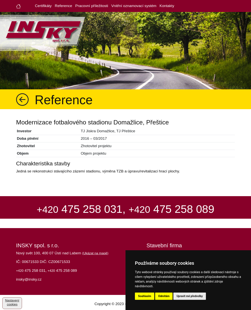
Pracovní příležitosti (91, 6)
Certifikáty (43, 6)
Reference (63, 6)
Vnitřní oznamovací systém (133, 6)
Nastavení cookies (12, 302)
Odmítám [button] (164, 296)
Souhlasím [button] (144, 296)
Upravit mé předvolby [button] (189, 296)
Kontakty (167, 6)
